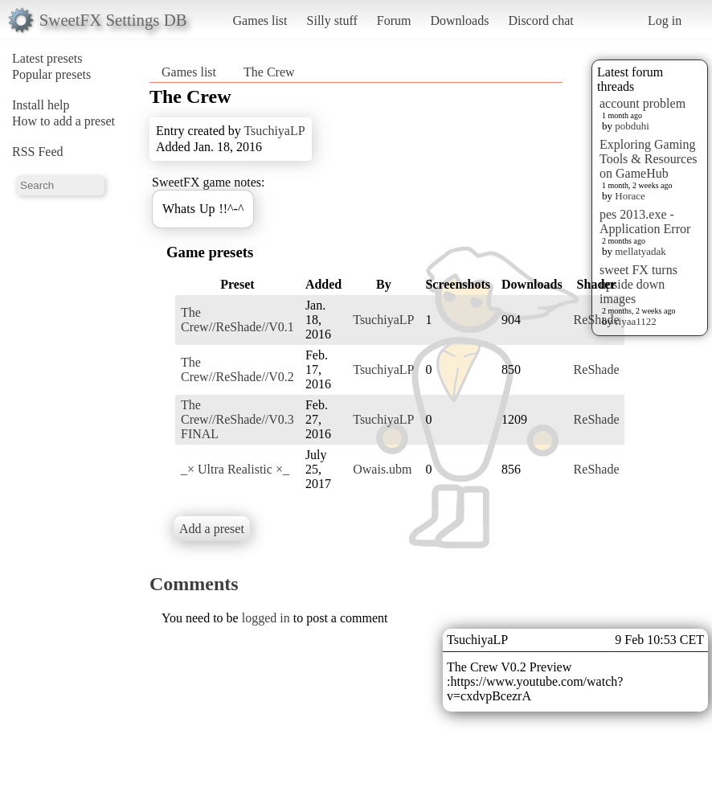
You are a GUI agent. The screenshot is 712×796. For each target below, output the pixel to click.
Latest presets (47, 58)
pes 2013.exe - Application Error (644, 221)
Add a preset (211, 528)
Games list (260, 20)
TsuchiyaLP (274, 130)
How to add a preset (63, 121)
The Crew (269, 72)
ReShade (597, 319)
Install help (41, 105)
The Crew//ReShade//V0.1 (237, 320)
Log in (664, 20)
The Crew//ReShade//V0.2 (237, 369)
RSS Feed (37, 151)
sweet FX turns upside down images (638, 284)
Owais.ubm (382, 469)
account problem (642, 103)
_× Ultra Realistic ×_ (235, 469)
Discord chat (540, 20)
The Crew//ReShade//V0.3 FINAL (237, 419)
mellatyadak (640, 251)
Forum (394, 20)
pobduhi (632, 126)
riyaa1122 (636, 321)
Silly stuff (332, 20)
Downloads (459, 20)
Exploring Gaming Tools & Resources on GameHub (648, 158)
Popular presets (51, 74)
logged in (266, 618)
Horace (630, 196)
